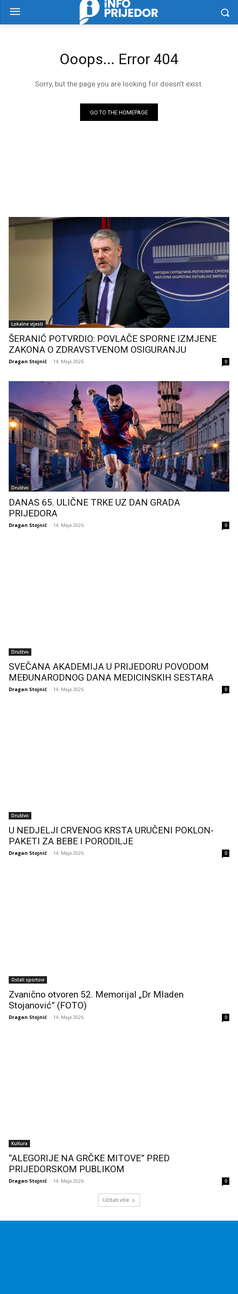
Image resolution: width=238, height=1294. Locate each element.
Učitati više (119, 1200)
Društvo (20, 488)
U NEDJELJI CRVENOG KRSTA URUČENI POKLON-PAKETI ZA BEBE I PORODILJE (111, 836)
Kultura (19, 1143)
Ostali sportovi (27, 980)
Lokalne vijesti (27, 324)
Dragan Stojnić (28, 361)
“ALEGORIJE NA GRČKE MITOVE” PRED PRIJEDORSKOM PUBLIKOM (89, 1163)
